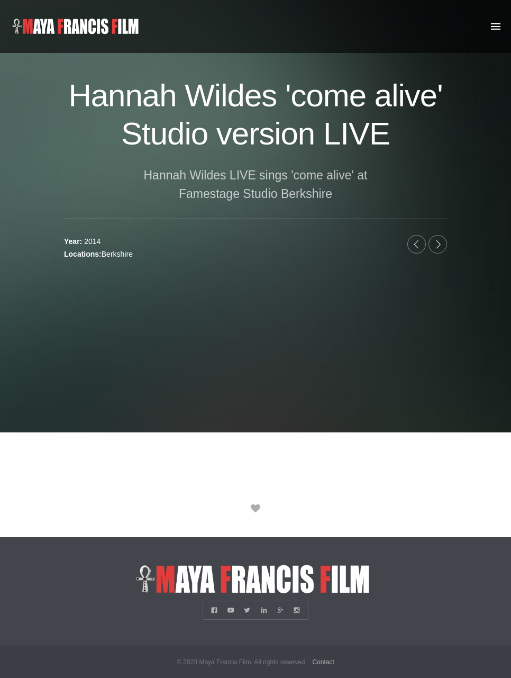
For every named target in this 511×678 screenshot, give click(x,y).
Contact (323, 662)
